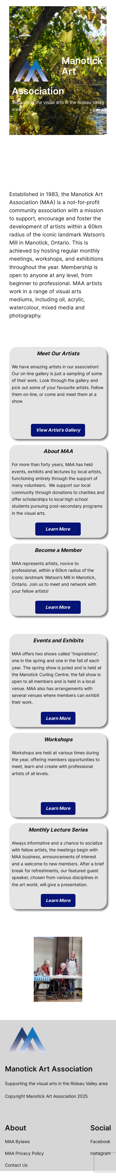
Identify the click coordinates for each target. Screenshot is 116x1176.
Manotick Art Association (48, 1069)
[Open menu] (101, 128)
